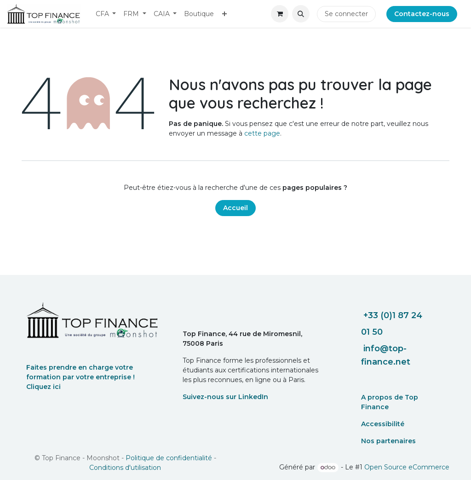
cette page (262, 133)
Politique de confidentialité (169, 458)
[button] (301, 14)
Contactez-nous (421, 14)
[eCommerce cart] (279, 14)
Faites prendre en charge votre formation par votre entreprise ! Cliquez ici (80, 377)
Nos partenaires (388, 441)
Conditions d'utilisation (125, 467)
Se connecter (346, 14)
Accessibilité (382, 424)
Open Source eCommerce (406, 467)
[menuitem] (106, 14)
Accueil (235, 208)
